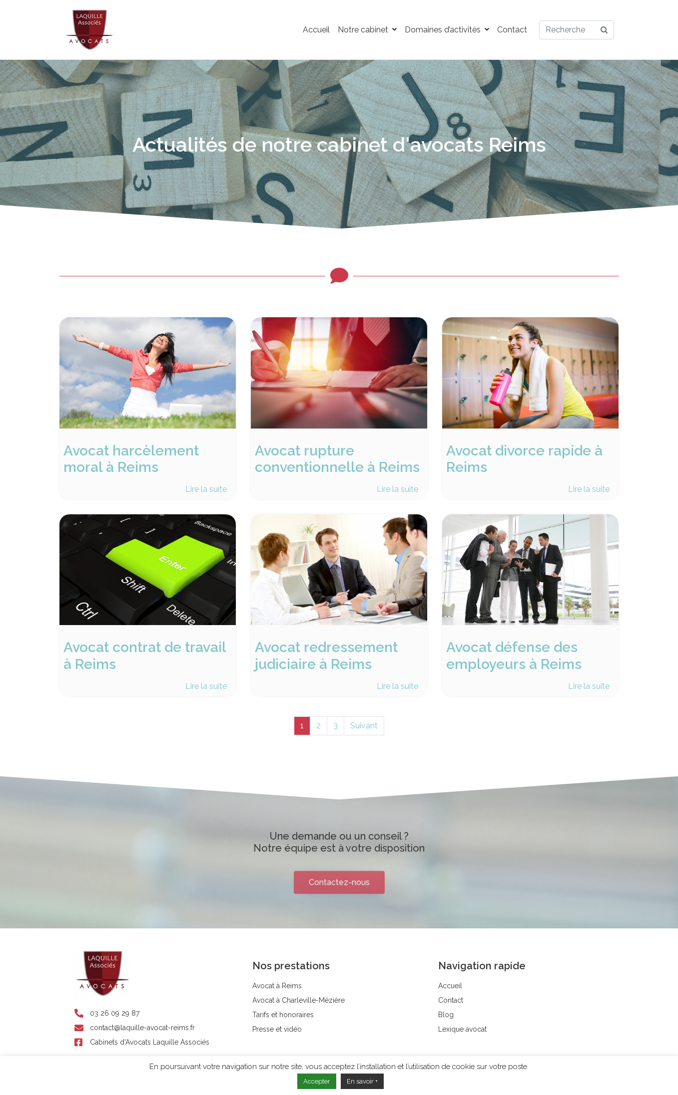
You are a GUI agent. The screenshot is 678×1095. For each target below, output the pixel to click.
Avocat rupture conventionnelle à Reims (337, 459)
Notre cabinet (367, 29)
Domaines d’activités (447, 29)
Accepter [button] (316, 1081)
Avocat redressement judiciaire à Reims (326, 655)
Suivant (364, 725)
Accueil (316, 29)
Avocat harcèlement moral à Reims (131, 459)
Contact (512, 29)
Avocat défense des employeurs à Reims (514, 655)
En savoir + (362, 1081)
